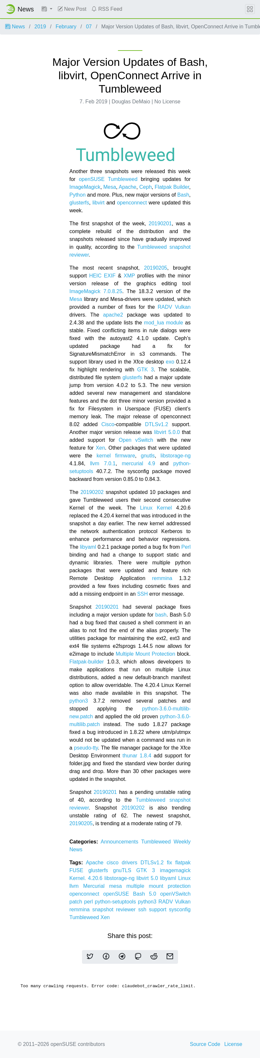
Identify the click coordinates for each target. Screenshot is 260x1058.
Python (77, 195)
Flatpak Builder (172, 187)
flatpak (183, 862)
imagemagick (175, 870)
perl (89, 901)
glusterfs (79, 202)
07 (89, 26)
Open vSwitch (136, 440)
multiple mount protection (158, 886)
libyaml (88, 547)
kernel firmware (116, 455)
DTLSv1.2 (156, 424)
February (66, 26)
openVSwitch (175, 894)
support (159, 909)
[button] (47, 9)
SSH (142, 594)
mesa (117, 886)
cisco (114, 862)
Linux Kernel (158, 508)
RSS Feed (106, 9)
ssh (143, 909)
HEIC (95, 275)
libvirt (99, 202)
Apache (127, 187)
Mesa (109, 187)
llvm (76, 886)
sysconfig (180, 909)
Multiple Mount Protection (145, 654)
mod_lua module (163, 322)
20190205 (155, 268)
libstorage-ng (175, 455)
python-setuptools (116, 901)
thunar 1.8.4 (137, 755)
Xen (100, 448)
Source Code (205, 1044)
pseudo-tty (86, 748)
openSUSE (91, 179)
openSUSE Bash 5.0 (131, 894)
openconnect (132, 202)
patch (76, 901)
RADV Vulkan (173, 307)
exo (170, 362)
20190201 (160, 223)
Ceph (145, 187)
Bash (183, 195)
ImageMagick (84, 187)
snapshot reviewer (115, 909)
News (15, 26)
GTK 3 (145, 369)
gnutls (148, 455)
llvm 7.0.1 (103, 463)
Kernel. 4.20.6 (86, 878)
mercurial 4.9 (138, 463)
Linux (184, 878)
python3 (78, 701)
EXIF (110, 275)
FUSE (78, 870)
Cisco (107, 424)
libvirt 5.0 (148, 878)
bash (161, 615)
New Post (72, 9)
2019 (40, 26)
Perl (185, 547)
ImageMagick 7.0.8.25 (95, 291)
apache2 (113, 315)
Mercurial (96, 886)
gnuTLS (124, 870)
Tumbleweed (122, 179)
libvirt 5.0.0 (167, 432)
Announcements (121, 841)
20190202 (91, 492)
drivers (131, 862)
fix (171, 862)
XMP (129, 275)
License (233, 1044)
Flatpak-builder (86, 661)
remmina (162, 578)
